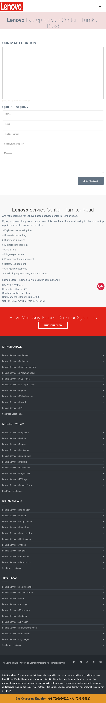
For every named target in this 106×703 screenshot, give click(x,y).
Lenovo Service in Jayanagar (15, 639)
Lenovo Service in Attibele (14, 545)
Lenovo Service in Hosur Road (16, 527)
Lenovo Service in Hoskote (14, 402)
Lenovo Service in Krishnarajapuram (19, 367)
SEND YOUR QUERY (53, 325)
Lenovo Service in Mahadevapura (17, 396)
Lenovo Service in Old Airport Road (18, 384)
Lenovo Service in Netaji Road (16, 633)
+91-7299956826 (57, 698)
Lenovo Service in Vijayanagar (16, 467)
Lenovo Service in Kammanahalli (17, 587)
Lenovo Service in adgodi (14, 551)
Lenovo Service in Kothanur (15, 438)
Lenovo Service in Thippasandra (17, 521)
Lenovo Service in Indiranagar (16, 510)
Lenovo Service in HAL (12, 408)
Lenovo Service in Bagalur (14, 444)
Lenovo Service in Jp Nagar (15, 622)
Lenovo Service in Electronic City (17, 539)
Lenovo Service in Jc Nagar (15, 604)
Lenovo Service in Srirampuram (16, 456)
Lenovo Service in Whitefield (15, 355)
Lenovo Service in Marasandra (16, 610)
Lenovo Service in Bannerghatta (17, 533)
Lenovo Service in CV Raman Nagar (18, 373)
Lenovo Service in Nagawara (15, 432)
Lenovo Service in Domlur (14, 515)
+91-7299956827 (80, 698)
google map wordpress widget (16, 100)
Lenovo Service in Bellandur (15, 361)
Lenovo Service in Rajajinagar (16, 450)
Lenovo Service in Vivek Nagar (16, 379)
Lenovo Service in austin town (16, 556)
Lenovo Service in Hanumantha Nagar (19, 628)
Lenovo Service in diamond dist (16, 562)
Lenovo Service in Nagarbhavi (16, 473)
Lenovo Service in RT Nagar (15, 479)
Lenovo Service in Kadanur (14, 616)
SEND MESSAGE (90, 181)
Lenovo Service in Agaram (14, 390)
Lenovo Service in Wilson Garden (17, 592)
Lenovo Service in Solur (13, 598)
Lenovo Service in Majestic (14, 462)
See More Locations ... (12, 414)
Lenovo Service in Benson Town (17, 485)
